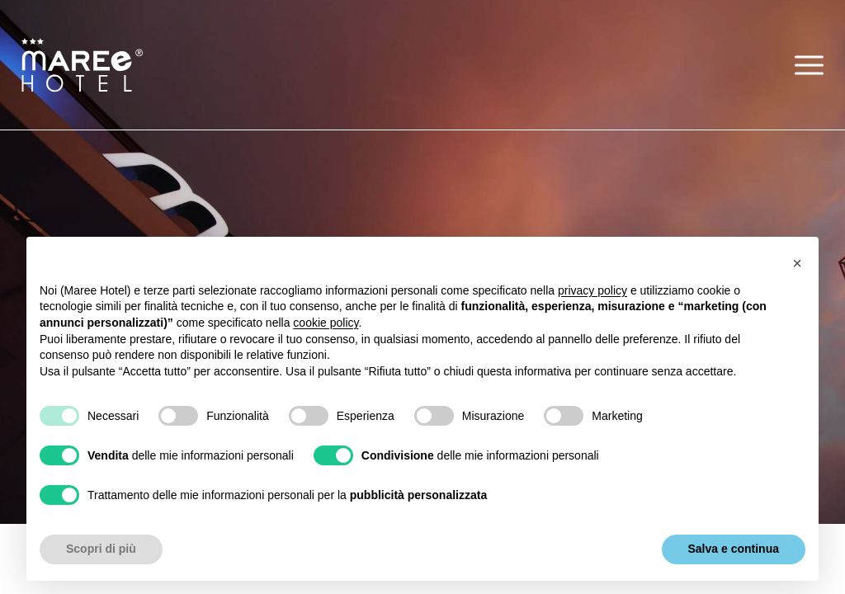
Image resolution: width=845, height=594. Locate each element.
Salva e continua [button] (733, 548)
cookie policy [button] (325, 322)
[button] (809, 64)
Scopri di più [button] (101, 548)
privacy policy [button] (592, 290)
